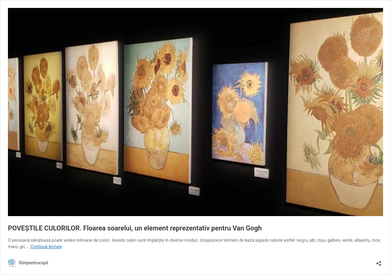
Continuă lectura (46, 246)
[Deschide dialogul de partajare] (379, 261)
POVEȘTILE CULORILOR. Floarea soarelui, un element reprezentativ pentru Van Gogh (135, 228)
